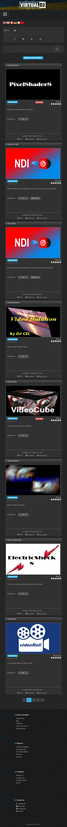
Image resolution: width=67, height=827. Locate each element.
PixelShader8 (13, 65)
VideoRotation (14, 303)
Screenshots (20, 728)
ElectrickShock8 (14, 540)
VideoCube (12, 382)
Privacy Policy (21, 780)
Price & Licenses (22, 726)
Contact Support (22, 747)
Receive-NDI (13, 144)
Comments (30, 139)
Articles (19, 754)
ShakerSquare (13, 461)
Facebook (20, 804)
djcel (59, 101)
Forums (19, 757)
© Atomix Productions (33, 824)
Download (20, 718)
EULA (18, 783)
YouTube (20, 806)
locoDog (58, 655)
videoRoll (12, 619)
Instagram (21, 809)
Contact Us (20, 778)
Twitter (19, 811)
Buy (17, 721)
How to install (43, 139)
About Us (19, 775)
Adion (59, 180)
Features (19, 723)
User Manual (21, 749)
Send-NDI (11, 224)
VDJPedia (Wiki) (22, 752)
